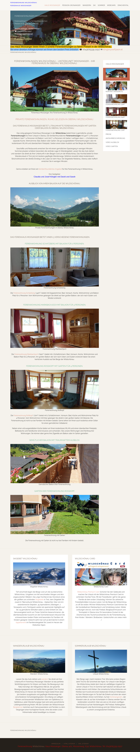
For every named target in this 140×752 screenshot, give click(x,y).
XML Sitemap (83, 743)
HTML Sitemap (69, 743)
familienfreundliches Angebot (50, 169)
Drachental (123, 5)
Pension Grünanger (71, 5)
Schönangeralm (116, 697)
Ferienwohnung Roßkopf (23, 415)
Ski (94, 5)
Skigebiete (39, 600)
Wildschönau (38, 746)
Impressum (55, 743)
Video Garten (112, 146)
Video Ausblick (112, 142)
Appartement (21, 622)
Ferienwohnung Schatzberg (24, 293)
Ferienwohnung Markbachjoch (26, 354)
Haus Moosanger (52, 5)
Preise (108, 134)
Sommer (101, 5)
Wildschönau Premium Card (88, 592)
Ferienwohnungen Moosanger (70, 40)
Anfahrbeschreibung (115, 138)
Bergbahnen (18, 707)
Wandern (87, 5)
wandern (44, 679)
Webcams (111, 5)
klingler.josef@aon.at (24, 34)
